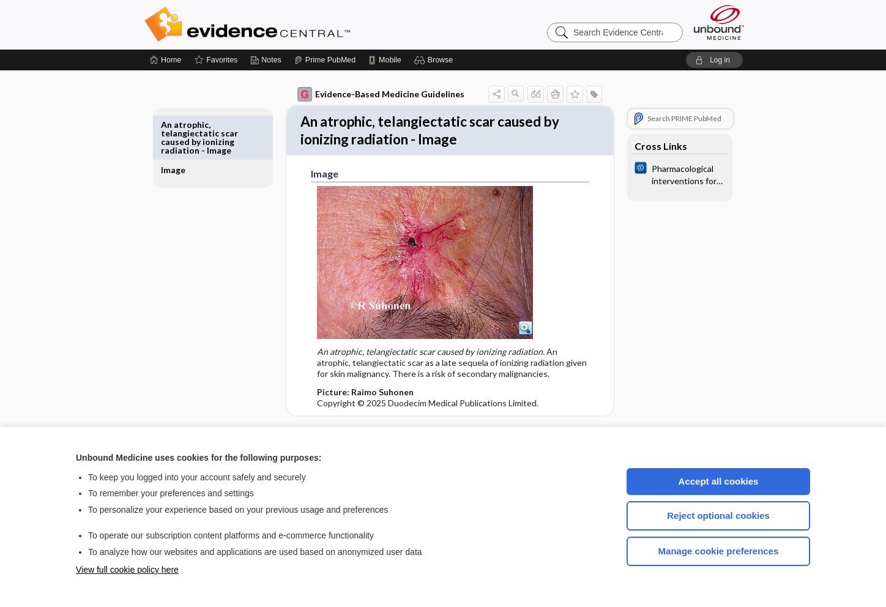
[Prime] (325, 60)
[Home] (165, 60)
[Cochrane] (665, 174)
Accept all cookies (719, 481)
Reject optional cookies (718, 515)
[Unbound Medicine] (719, 22)
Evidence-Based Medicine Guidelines (366, 94)
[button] (435, 60)
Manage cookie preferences (718, 551)
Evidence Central (296, 24)
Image (187, 124)
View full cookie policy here (127, 570)
